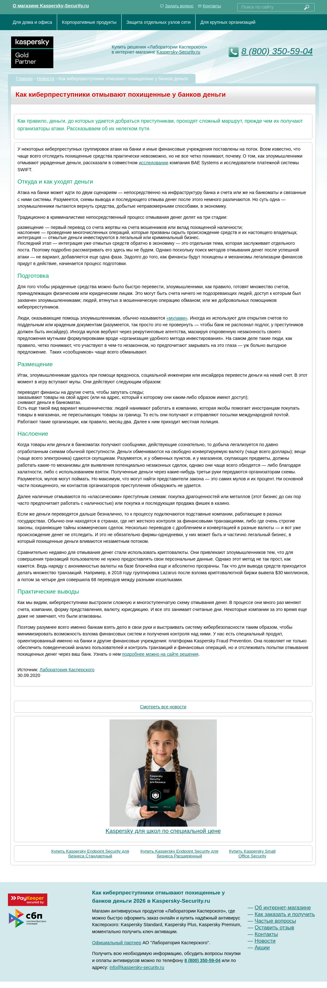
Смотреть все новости (163, 706)
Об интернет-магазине (283, 908)
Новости (45, 78)
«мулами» (176, 318)
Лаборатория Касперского (67, 669)
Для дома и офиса (32, 22)
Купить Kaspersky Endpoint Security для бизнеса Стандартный (90, 853)
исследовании (153, 162)
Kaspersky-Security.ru (178, 52)
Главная (24, 78)
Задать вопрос (179, 5)
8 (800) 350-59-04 (277, 51)
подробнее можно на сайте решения (160, 654)
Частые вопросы (275, 921)
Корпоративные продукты (89, 22)
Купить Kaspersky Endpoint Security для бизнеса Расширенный (179, 853)
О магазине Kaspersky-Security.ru (51, 5)
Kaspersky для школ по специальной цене (163, 831)
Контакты (212, 5)
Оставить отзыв (274, 928)
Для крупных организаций (227, 22)
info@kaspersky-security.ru (137, 967)
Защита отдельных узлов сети (158, 22)
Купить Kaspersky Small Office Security (252, 853)
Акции (262, 948)
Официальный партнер (116, 942)
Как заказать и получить (285, 914)
